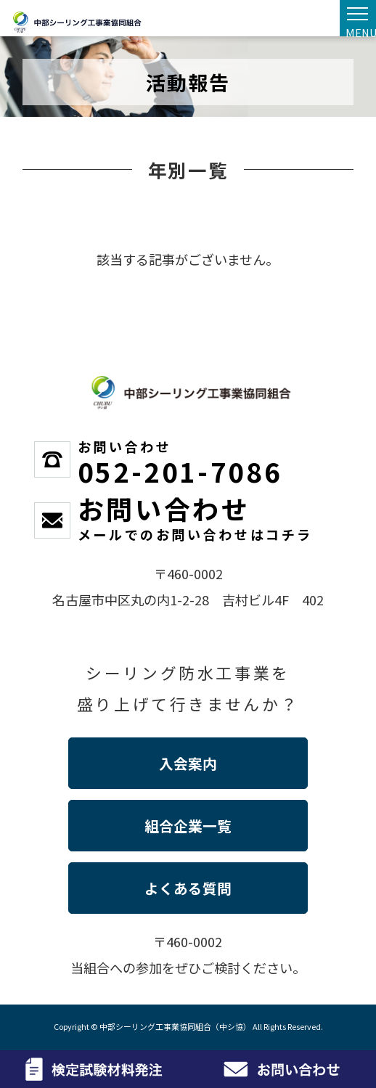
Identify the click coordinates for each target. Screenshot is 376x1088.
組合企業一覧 (188, 825)
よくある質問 (188, 888)
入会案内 (188, 763)
